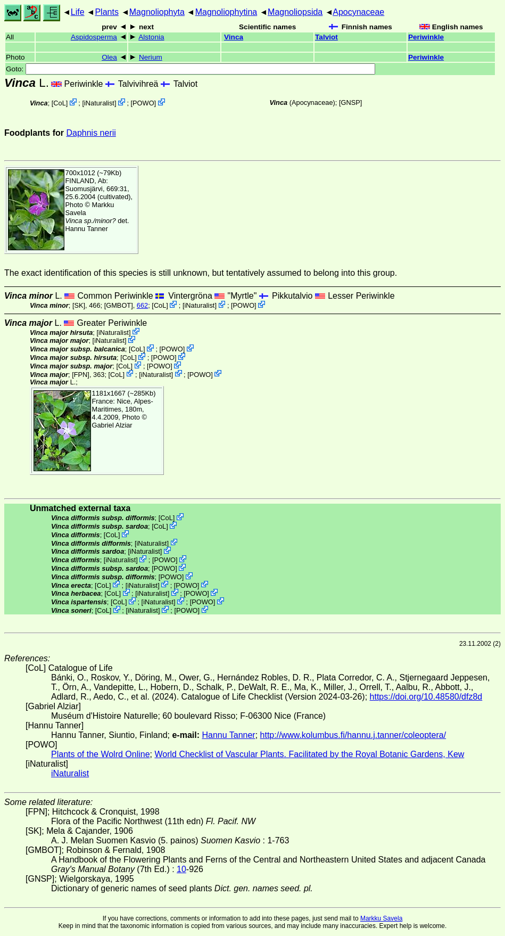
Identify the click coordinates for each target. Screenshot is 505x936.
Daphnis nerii (90, 132)
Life (78, 12)
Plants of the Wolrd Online (100, 754)
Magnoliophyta (157, 12)
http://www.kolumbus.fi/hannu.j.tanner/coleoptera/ (353, 735)
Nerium (150, 57)
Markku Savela (381, 918)
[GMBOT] (118, 305)
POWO (143, 103)
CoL (59, 103)
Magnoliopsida (295, 12)
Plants (106, 12)
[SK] (78, 305)
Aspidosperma (94, 37)
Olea (109, 57)
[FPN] (80, 374)
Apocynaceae (358, 12)
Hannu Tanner (86, 229)
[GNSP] (350, 102)
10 (181, 869)
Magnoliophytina (226, 12)
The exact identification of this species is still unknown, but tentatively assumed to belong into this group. (200, 272)
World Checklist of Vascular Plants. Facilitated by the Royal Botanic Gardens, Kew (309, 754)
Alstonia (151, 37)
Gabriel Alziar (112, 425)
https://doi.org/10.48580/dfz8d (426, 696)
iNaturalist (99, 103)
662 (142, 305)
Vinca (233, 37)
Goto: (190, 69)
